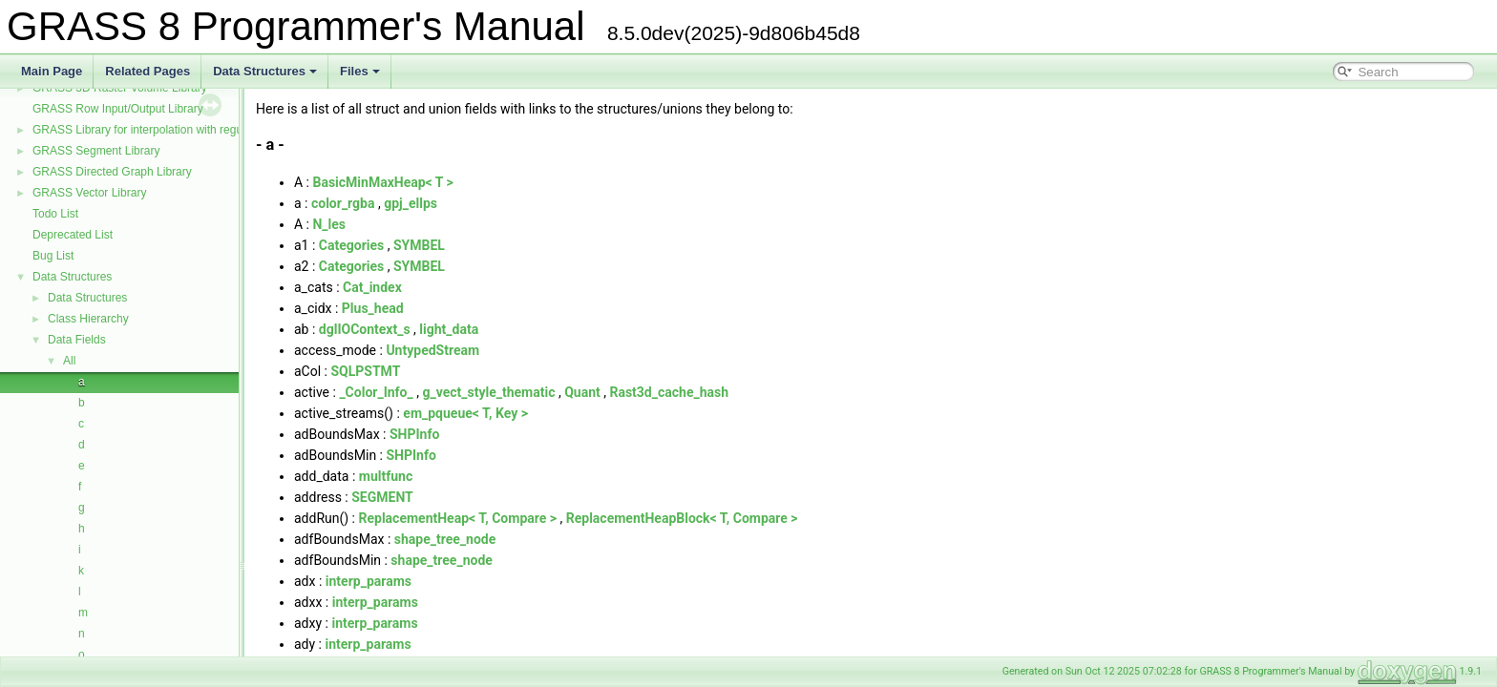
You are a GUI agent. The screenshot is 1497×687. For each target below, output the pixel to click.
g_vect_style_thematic (488, 392)
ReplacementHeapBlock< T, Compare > (682, 518)
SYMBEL (419, 245)
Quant (582, 392)
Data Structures (265, 71)
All (69, 360)
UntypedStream (432, 350)
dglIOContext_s (365, 329)
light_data (448, 329)
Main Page (51, 71)
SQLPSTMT (365, 371)
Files (360, 71)
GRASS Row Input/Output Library (117, 108)
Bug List (53, 255)
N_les (329, 224)
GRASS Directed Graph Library (112, 171)
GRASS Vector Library (89, 192)
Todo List (55, 213)
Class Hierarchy (88, 318)
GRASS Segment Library (95, 150)
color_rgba (343, 203)
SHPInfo (414, 434)
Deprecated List (72, 234)
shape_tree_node (444, 539)
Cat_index (372, 287)
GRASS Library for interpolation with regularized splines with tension (205, 129)
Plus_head (373, 308)
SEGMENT (382, 497)
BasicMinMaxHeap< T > (382, 182)
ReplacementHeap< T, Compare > (457, 518)
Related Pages (147, 71)
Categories (351, 245)
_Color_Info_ (375, 392)
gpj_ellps (410, 203)
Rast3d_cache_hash (668, 392)
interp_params (368, 581)
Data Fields (77, 339)
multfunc (385, 476)
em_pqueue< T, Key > (465, 413)
